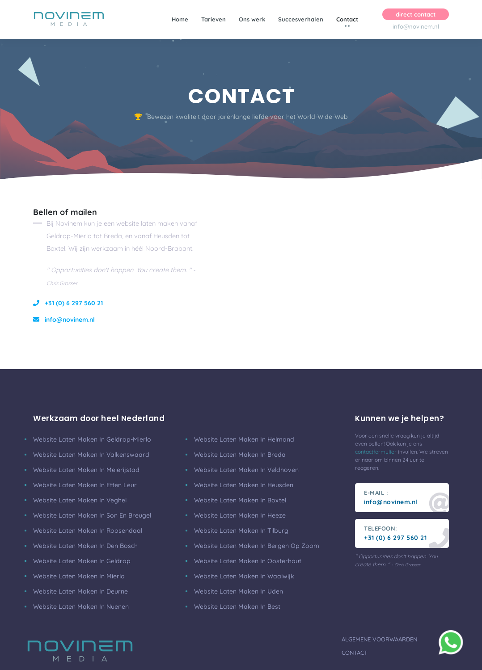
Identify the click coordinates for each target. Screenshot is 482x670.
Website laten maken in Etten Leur (85, 485)
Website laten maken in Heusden (243, 485)
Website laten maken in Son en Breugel (92, 515)
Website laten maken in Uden (238, 591)
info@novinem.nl (416, 26)
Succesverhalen (300, 19)
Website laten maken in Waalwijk (244, 576)
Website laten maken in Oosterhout (247, 561)
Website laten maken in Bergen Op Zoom (256, 546)
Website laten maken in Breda (240, 455)
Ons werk (252, 19)
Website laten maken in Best (237, 607)
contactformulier (376, 451)
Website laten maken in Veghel (80, 500)
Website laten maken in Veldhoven (246, 470)
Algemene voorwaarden (379, 639)
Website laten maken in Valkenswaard (91, 455)
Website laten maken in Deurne (80, 591)
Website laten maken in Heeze (240, 515)
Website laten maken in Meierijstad (86, 470)
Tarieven (213, 19)
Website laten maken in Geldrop (82, 561)
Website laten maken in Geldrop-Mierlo (92, 439)
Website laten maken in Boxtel (240, 500)
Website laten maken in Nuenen (81, 607)
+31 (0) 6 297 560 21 (68, 303)
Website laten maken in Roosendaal (87, 531)
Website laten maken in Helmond (244, 439)
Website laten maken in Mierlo (79, 576)
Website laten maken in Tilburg (241, 531)
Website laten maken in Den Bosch (85, 546)
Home (180, 19)
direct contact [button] (415, 14)
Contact (347, 19)
